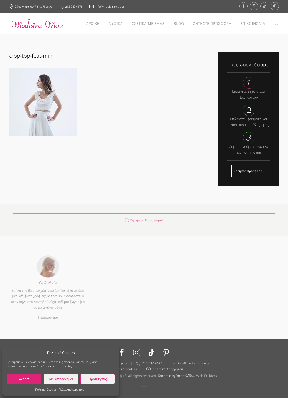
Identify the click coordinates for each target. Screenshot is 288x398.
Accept (24, 379)
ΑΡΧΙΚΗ (93, 23)
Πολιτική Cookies (46, 389)
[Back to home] (37, 23)
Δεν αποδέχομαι (61, 379)
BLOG (179, 23)
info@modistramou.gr (107, 6)
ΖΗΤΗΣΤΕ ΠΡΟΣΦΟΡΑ (212, 23)
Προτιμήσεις (98, 379)
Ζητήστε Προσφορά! (248, 171)
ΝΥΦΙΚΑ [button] (116, 23)
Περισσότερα (47, 316)
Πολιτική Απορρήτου (71, 389)
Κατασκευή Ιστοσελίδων (176, 376)
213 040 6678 (71, 6)
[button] (276, 23)
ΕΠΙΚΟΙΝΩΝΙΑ (253, 23)
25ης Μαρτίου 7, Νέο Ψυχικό (31, 6)
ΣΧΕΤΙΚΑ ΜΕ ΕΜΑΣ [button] (148, 23)
